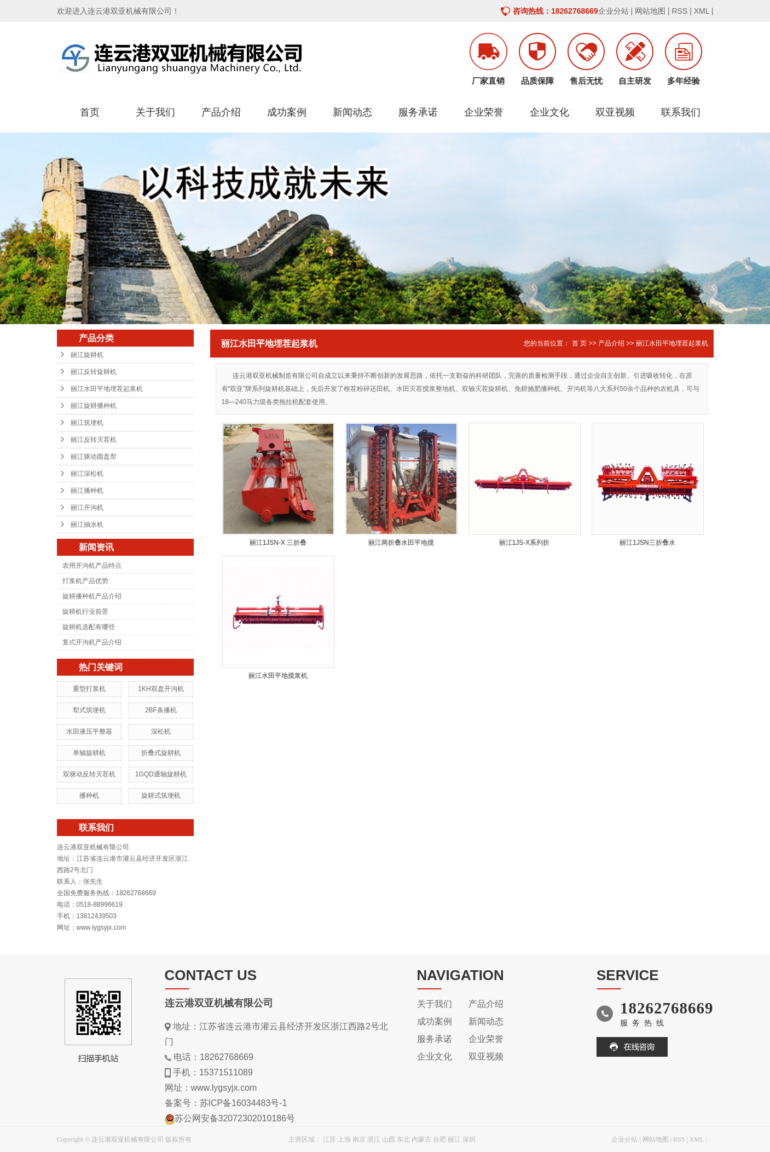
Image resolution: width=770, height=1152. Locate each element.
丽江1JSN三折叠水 (647, 542)
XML (701, 11)
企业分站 (613, 11)
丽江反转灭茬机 (94, 439)
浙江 (373, 1139)
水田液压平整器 (89, 731)
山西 (388, 1139)
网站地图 (650, 11)
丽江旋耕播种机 (94, 406)
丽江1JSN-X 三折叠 (278, 542)
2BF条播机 (161, 710)
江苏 (329, 1139)
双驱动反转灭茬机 (89, 774)
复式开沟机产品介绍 (91, 642)
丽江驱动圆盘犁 (94, 456)
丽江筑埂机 (87, 423)
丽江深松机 (87, 473)
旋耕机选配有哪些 (88, 627)
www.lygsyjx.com (224, 1087)
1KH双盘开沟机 (160, 689)
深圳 (469, 1139)
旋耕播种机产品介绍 (91, 596)
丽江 (454, 1139)
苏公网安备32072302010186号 (235, 1118)
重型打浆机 (89, 689)
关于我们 (155, 112)
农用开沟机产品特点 (91, 565)
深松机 (161, 731)
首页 (90, 112)
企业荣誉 (483, 112)
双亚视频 (615, 112)
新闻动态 (352, 112)
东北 (403, 1139)
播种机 (89, 795)
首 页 (579, 343)
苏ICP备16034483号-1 (243, 1103)
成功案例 (286, 112)
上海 (344, 1139)
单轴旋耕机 (89, 753)
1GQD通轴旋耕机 (161, 774)
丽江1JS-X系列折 (524, 542)
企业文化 (549, 112)
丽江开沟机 (87, 507)
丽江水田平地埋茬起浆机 (107, 389)
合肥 (439, 1139)
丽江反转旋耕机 (94, 372)
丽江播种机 (87, 490)
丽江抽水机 (87, 524)
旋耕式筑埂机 (161, 795)
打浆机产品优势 (85, 581)
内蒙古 (421, 1139)
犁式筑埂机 (89, 710)
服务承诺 (418, 112)
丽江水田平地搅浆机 (278, 675)
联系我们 (680, 112)
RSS (679, 11)
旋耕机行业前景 (85, 611)
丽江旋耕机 (87, 355)
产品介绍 (221, 112)
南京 (359, 1139)
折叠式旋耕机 (161, 753)
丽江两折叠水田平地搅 (401, 542)
